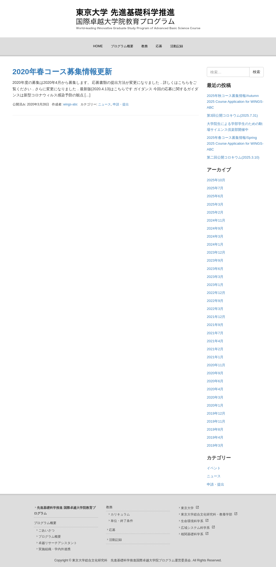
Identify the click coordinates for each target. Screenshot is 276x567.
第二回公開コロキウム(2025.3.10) (233, 157)
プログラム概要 (122, 46)
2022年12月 (216, 293)
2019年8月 (215, 429)
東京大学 (187, 508)
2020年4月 (215, 389)
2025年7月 (215, 188)
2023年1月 (215, 285)
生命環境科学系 (192, 521)
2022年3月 (215, 309)
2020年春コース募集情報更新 (62, 72)
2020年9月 (215, 373)
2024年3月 (215, 236)
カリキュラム (120, 514)
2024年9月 (215, 228)
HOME (98, 46)
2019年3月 (215, 445)
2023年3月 (215, 277)
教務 (144, 46)
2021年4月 (215, 341)
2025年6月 (215, 196)
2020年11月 (216, 365)
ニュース (104, 104)
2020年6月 (215, 381)
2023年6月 (215, 269)
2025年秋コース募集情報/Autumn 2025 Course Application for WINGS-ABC (235, 101)
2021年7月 (215, 333)
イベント (214, 468)
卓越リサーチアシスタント (57, 543)
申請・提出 (121, 104)
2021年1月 (215, 357)
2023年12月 (216, 252)
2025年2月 (215, 212)
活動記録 (176, 46)
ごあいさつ (46, 530)
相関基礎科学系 (192, 534)
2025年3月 (215, 204)
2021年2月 (215, 349)
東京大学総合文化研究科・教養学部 (206, 514)
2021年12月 (216, 317)
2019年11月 (216, 421)
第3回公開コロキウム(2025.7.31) (232, 115)
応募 (159, 46)
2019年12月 (216, 413)
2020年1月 (215, 405)
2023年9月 (215, 260)
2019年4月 (215, 437)
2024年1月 (215, 244)
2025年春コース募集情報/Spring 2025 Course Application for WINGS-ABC (235, 143)
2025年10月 (216, 180)
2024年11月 (216, 220)
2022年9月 (215, 301)
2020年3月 (215, 397)
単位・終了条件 (122, 521)
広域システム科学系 (195, 528)
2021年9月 (215, 325)
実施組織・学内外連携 (54, 549)
